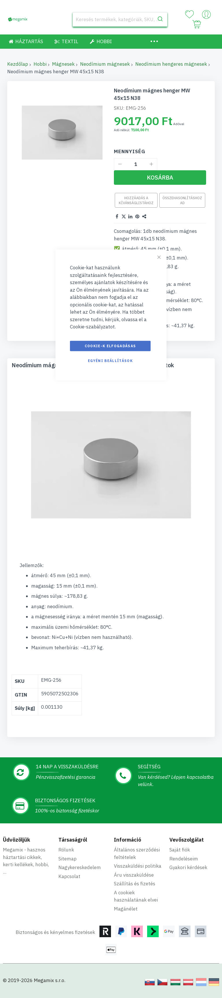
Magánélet (126, 909)
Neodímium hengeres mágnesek (171, 64)
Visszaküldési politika (137, 866)
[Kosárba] (160, 177)
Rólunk (66, 850)
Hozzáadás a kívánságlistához (136, 200)
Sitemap (67, 859)
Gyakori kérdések (188, 867)
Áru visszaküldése (134, 875)
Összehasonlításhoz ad (182, 200)
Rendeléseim (183, 859)
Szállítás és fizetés (134, 883)
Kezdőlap (17, 64)
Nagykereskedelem (79, 867)
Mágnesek (63, 64)
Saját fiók (179, 850)
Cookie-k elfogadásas (110, 345)
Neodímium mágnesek (105, 64)
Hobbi (40, 64)
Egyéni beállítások (110, 360)
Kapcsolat (69, 876)
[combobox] (120, 19)
